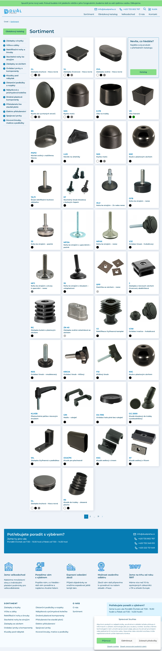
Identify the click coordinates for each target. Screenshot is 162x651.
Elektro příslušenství (16, 111)
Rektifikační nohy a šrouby (15, 51)
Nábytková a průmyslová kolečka (16, 91)
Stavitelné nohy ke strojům (15, 58)
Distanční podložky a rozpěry (15, 84)
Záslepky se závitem (16, 64)
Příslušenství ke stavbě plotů (14, 105)
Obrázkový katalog (107, 14)
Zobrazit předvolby (148, 640)
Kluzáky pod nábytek (12, 77)
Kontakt (153, 14)
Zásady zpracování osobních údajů (133, 646)
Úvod (6, 22)
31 (98, 520)
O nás (142, 14)
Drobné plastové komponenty (14, 98)
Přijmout (106, 640)
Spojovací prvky (14, 116)
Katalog (143, 74)
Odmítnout (126, 640)
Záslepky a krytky (15, 41)
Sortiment (89, 14)
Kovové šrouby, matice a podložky (15, 121)
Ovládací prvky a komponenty (14, 69)
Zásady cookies (113, 646)
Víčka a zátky (12, 45)
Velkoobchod (128, 14)
